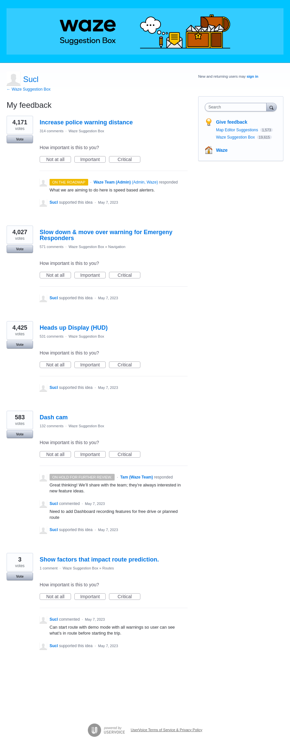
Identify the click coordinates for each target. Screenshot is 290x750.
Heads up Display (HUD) (74, 327)
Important (93, 160)
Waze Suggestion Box (86, 131)
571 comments (51, 247)
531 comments (51, 336)
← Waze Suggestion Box (29, 89)
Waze (222, 150)
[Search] (271, 107)
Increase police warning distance (86, 122)
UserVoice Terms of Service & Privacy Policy (166, 730)
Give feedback (231, 122)
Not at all (58, 160)
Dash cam (54, 417)
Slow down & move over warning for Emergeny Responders (106, 235)
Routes (108, 568)
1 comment (48, 568)
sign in (252, 76)
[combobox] (237, 107)
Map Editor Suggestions (237, 130)
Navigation (117, 247)
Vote (19, 139)
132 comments (51, 426)
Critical (129, 160)
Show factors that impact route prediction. (99, 559)
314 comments (51, 131)
